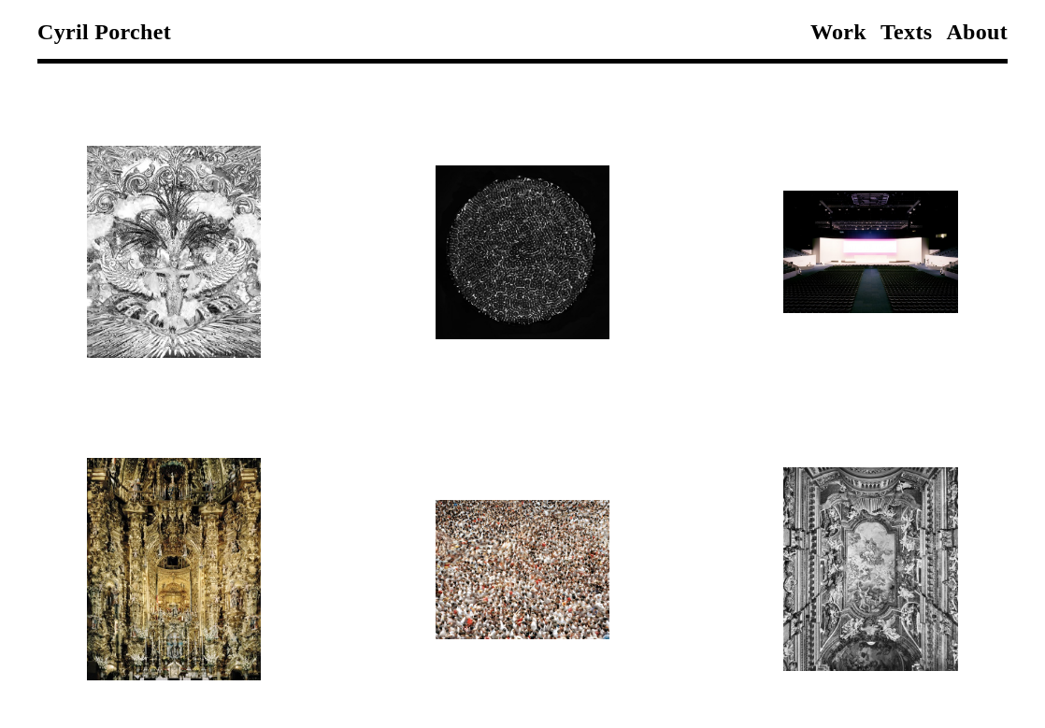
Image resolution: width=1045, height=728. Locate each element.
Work (838, 32)
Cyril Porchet (104, 32)
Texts (906, 32)
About (977, 32)
